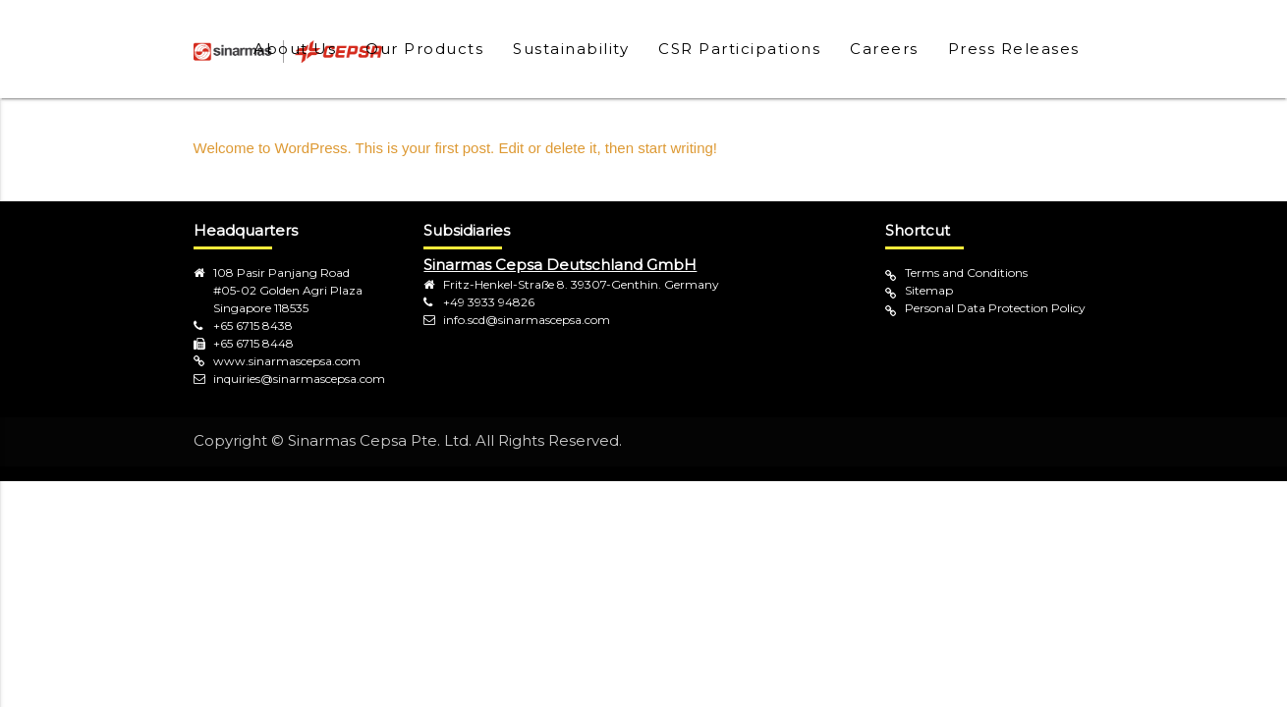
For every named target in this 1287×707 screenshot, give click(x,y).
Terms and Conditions (966, 272)
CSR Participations (739, 48)
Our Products (424, 48)
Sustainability (571, 48)
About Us (294, 48)
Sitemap (929, 290)
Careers (884, 48)
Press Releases (1014, 48)
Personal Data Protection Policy (995, 307)
